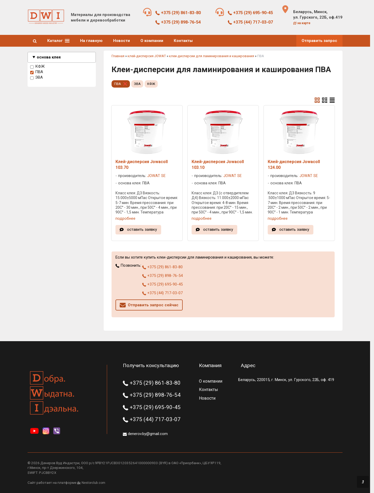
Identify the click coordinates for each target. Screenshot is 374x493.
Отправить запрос (319, 40)
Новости (121, 40)
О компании (151, 40)
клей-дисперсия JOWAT (147, 56)
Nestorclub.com (93, 483)
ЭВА (36, 77)
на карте (301, 23)
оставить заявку (142, 229)
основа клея (49, 57)
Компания (210, 365)
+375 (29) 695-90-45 (250, 12)
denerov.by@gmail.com (145, 433)
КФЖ (37, 66)
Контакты (183, 40)
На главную (91, 40)
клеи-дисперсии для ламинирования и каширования (211, 56)
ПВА (36, 72)
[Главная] (46, 22)
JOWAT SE (156, 176)
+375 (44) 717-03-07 (250, 22)
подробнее (125, 218)
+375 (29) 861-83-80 (178, 12)
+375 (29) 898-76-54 (178, 22)
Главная (118, 56)
